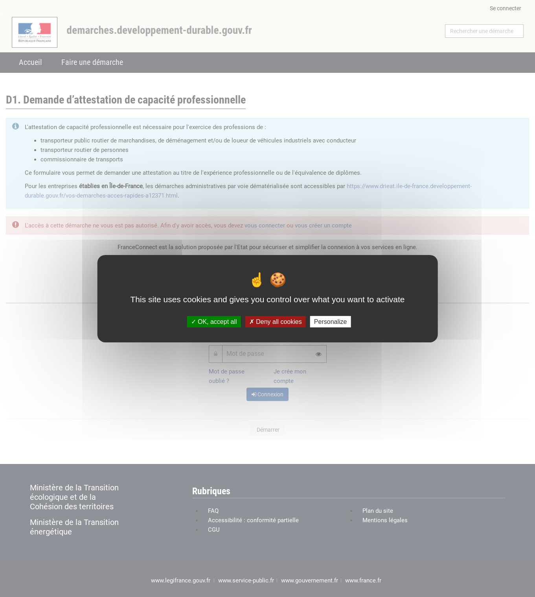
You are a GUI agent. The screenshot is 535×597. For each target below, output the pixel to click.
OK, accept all (214, 321)
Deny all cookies (275, 321)
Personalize (330, 321)
